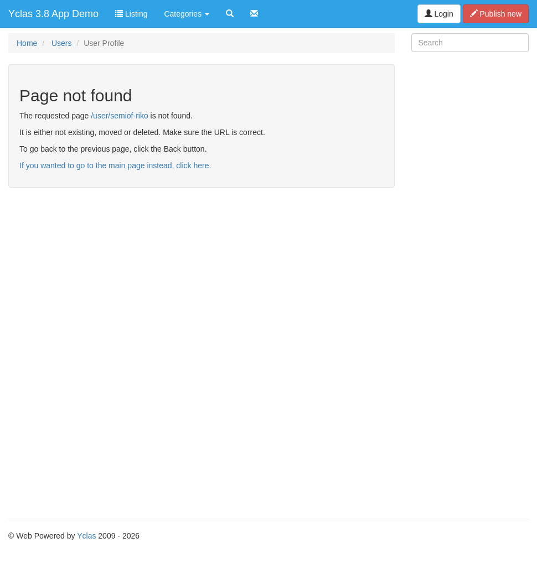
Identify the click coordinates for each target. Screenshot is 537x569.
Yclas (86, 535)
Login (439, 13)
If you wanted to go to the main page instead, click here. (115, 165)
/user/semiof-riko (119, 115)
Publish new (495, 13)
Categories (186, 13)
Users (61, 43)
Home (27, 43)
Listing (131, 13)
